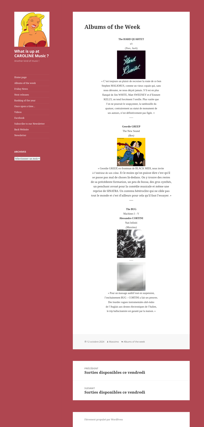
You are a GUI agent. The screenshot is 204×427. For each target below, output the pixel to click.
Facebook (19, 117)
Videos (18, 112)
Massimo (114, 341)
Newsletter (20, 135)
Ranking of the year (25, 100)
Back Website (21, 129)
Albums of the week (25, 83)
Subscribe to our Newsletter (29, 123)
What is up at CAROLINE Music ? (31, 53)
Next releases (21, 94)
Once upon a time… (24, 106)
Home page (20, 77)
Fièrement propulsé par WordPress (103, 419)
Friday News (21, 88)
